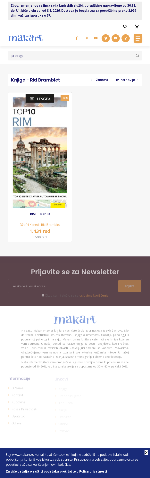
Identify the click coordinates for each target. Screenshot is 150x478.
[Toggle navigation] (138, 38)
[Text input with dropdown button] (75, 55)
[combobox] (131, 80)
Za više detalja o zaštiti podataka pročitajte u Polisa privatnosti (56, 471)
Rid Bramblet (50, 225)
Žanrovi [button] (99, 80)
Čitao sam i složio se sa (76, 297)
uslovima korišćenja (93, 297)
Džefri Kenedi (29, 225)
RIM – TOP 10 (40, 214)
